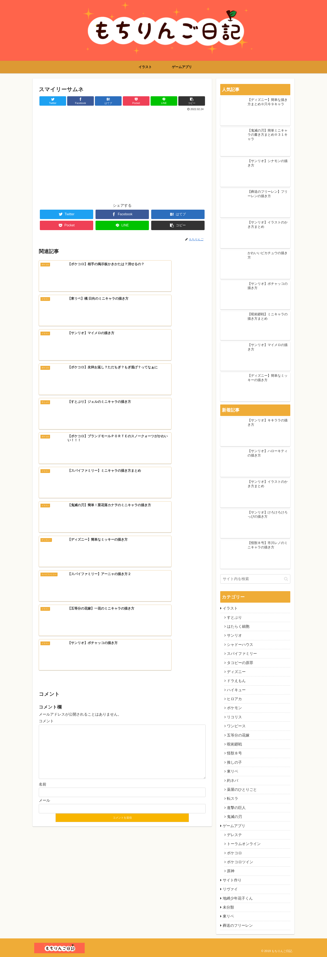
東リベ (232, 771)
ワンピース (236, 726)
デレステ (234, 835)
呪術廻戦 (234, 744)
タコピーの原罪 (240, 663)
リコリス (234, 717)
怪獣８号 (234, 753)
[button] (286, 579)
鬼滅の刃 (234, 817)
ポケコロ (234, 853)
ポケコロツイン (240, 862)
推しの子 (234, 762)
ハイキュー (236, 690)
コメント (46, 525)
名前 (42, 588)
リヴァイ (230, 889)
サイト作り (232, 880)
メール (44, 604)
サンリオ (234, 635)
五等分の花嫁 (238, 735)
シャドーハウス (240, 645)
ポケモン (234, 708)
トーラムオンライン (244, 844)
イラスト (230, 608)
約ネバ (232, 780)
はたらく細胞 (238, 626)
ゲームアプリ (234, 826)
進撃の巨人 (236, 808)
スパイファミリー (242, 654)
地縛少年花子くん (238, 898)
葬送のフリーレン (238, 925)
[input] (255, 579)
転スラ (232, 798)
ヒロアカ (234, 699)
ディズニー (236, 672)
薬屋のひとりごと (242, 789)
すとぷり (234, 617)
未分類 (228, 907)
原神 (230, 871)
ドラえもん (236, 681)
